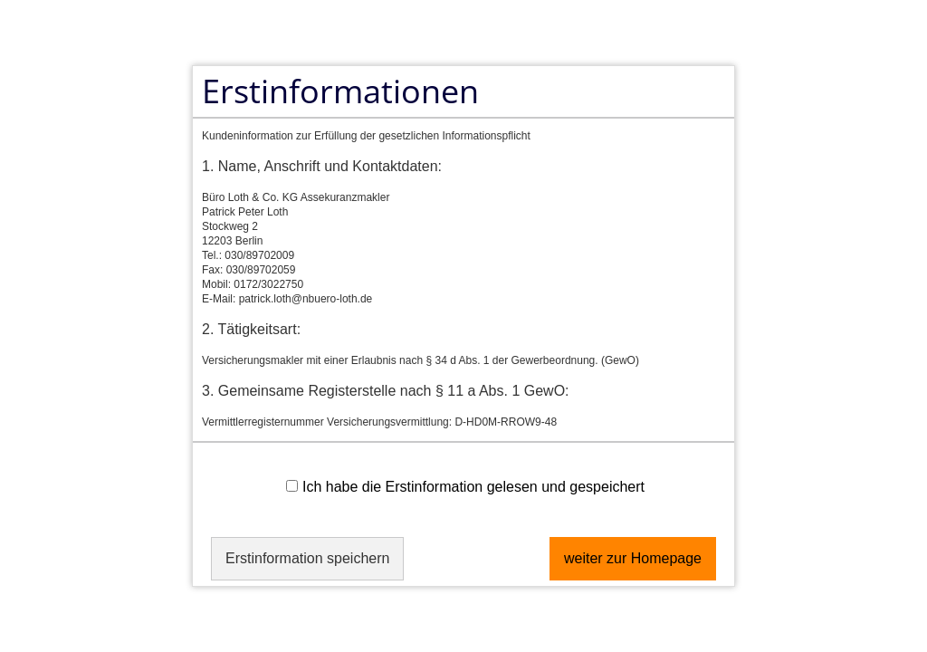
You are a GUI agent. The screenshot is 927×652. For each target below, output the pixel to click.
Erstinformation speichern (307, 558)
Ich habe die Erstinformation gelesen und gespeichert (465, 486)
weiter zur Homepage (633, 558)
